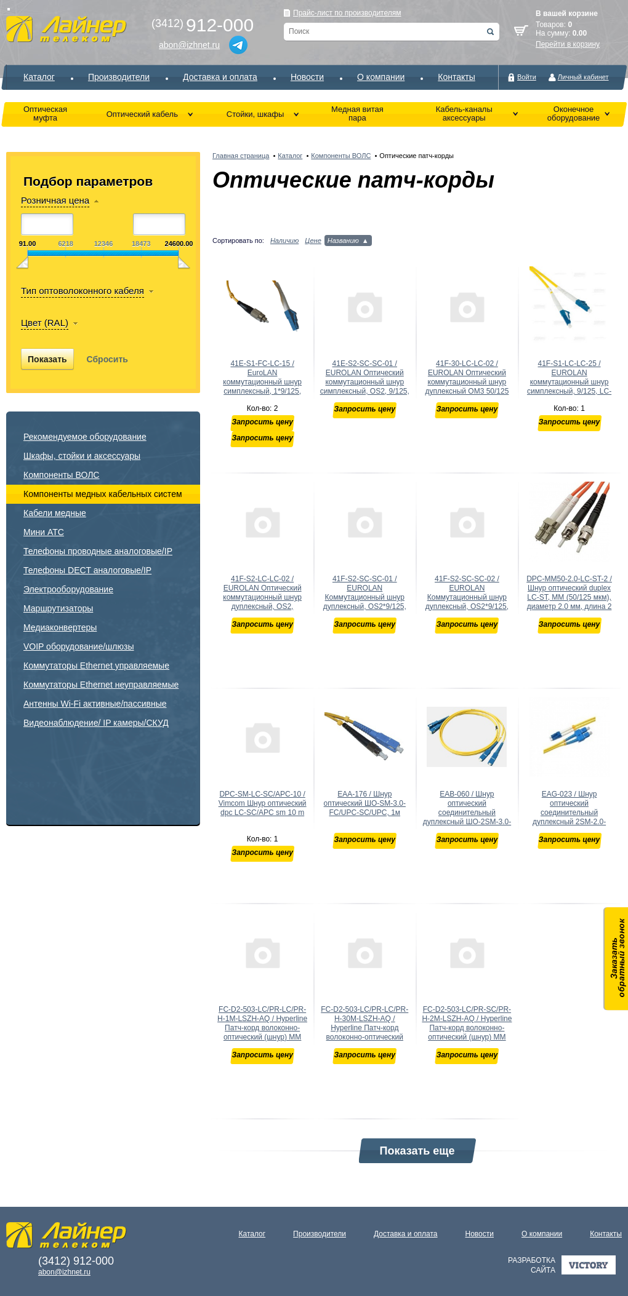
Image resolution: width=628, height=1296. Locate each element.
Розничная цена (55, 200)
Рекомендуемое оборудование (85, 437)
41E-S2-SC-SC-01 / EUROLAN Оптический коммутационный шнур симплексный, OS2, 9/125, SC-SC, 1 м (364, 382)
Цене (313, 240)
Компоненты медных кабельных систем (102, 494)
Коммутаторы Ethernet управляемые (96, 665)
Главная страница (240, 155)
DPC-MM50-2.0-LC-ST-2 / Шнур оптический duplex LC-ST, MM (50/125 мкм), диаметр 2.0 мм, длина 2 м (569, 597)
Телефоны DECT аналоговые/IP (87, 570)
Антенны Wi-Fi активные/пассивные (94, 704)
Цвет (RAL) (44, 322)
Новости (307, 77)
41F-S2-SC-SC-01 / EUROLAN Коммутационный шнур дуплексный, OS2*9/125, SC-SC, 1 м (364, 597)
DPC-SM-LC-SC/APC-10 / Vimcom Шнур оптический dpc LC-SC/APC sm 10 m (263, 803)
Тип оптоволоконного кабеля (82, 290)
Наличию (284, 240)
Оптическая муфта (45, 113)
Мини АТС (43, 532)
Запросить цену (261, 422)
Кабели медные (54, 513)
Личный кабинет (583, 77)
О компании (381, 77)
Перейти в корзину (568, 44)
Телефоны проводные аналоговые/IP (97, 551)
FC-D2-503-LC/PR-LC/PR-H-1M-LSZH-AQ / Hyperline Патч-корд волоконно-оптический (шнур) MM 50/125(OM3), (262, 1028)
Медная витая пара (357, 113)
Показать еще (417, 1151)
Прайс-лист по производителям (347, 13)
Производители (119, 77)
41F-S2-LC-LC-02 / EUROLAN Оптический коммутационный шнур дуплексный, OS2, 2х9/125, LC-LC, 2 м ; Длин (262, 601)
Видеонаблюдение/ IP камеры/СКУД (96, 723)
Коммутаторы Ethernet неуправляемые (101, 685)
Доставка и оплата (220, 77)
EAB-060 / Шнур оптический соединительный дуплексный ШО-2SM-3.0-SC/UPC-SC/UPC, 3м (467, 812)
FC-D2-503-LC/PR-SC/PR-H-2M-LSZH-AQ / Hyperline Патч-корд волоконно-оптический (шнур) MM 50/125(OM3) (467, 1028)
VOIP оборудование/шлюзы (78, 646)
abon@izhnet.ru (189, 45)
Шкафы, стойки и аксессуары (81, 456)
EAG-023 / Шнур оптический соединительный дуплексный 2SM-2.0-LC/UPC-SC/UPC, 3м (569, 812)
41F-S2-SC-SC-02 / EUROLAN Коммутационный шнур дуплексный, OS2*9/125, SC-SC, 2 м (467, 597)
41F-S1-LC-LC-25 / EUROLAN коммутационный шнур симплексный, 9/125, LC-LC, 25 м (569, 382)
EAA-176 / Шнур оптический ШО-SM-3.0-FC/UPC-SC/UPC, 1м (365, 803)
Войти (526, 77)
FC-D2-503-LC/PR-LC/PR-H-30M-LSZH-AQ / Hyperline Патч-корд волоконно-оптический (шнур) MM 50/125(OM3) (364, 1028)
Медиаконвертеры (60, 627)
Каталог (39, 77)
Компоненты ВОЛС (61, 475)
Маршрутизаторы (58, 608)
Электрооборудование (68, 589)
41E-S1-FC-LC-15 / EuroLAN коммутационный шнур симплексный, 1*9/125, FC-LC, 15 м (262, 382)
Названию (343, 240)
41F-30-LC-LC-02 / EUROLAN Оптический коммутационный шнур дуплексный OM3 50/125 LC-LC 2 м (467, 382)
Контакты (456, 77)
